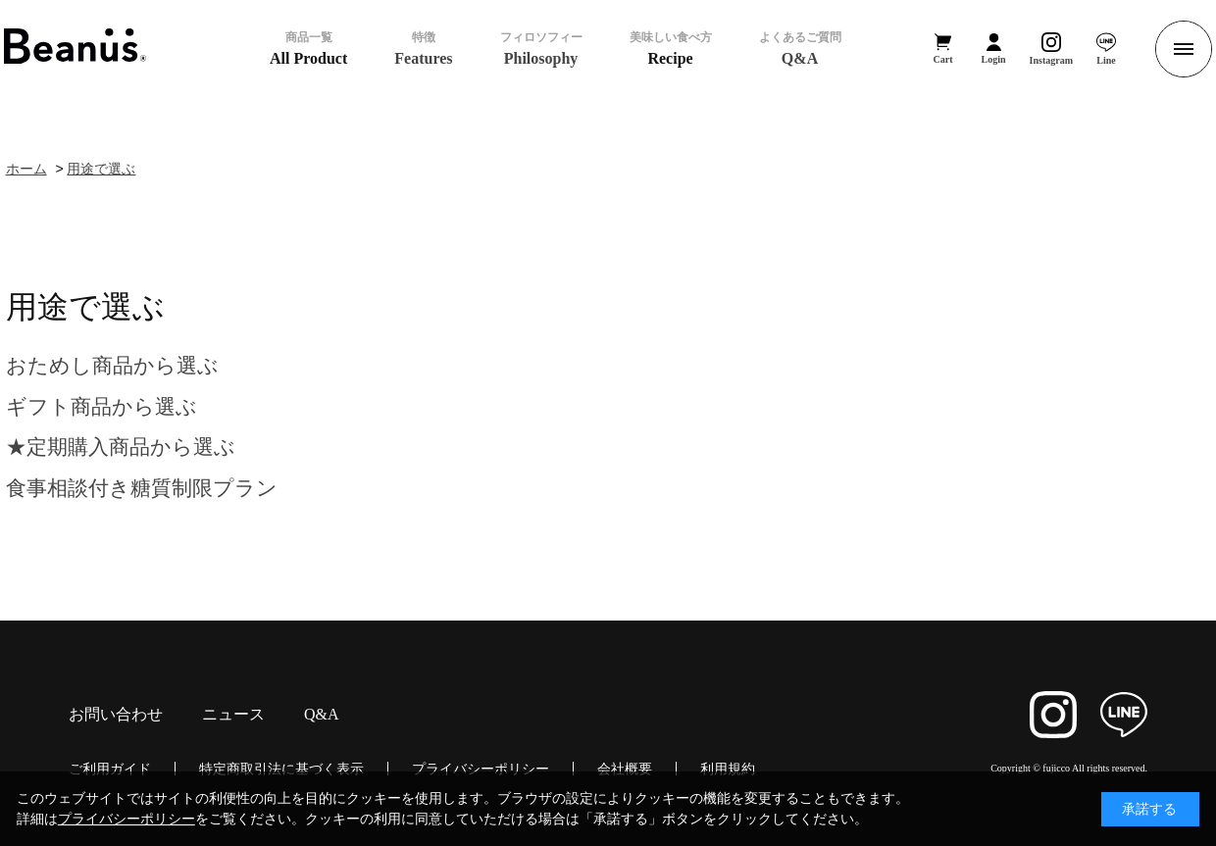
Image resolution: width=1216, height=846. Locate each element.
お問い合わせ (116, 714)
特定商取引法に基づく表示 (281, 768)
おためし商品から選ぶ (112, 365)
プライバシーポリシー (480, 768)
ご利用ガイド (110, 768)
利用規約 (727, 768)
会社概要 (624, 768)
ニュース (233, 714)
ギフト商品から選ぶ (101, 406)
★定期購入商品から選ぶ (120, 446)
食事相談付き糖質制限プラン (142, 487)
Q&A (321, 714)
